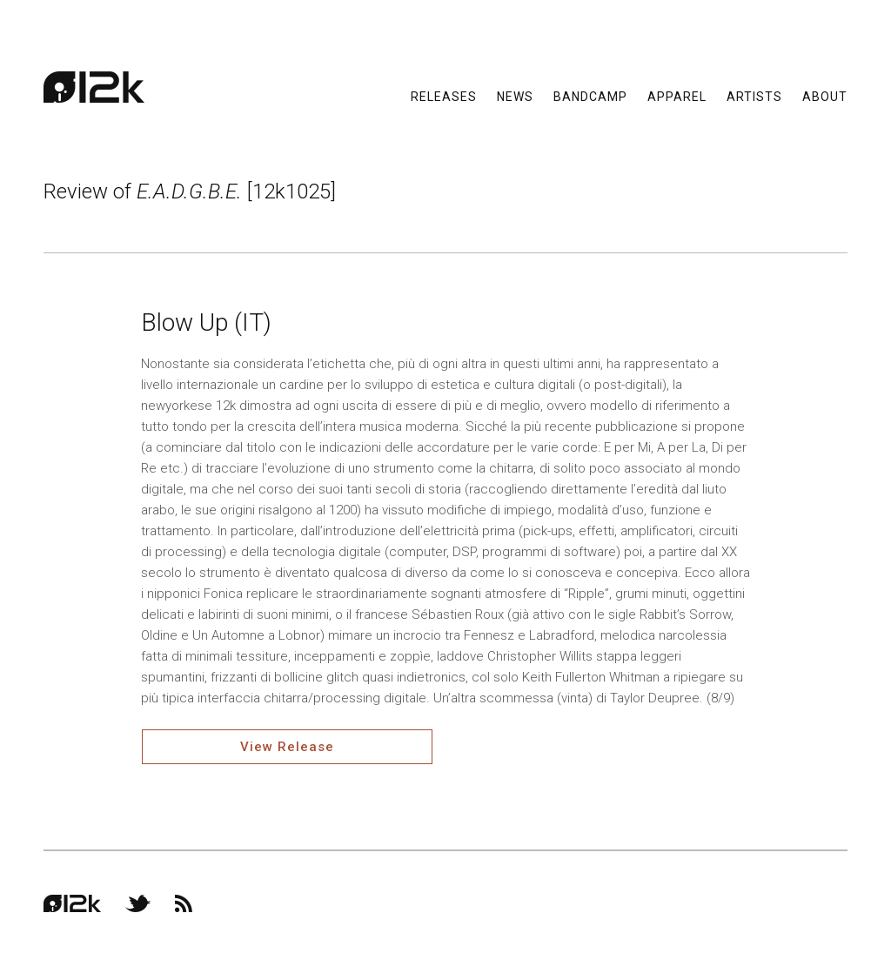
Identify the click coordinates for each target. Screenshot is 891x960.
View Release (287, 747)
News (515, 96)
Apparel (677, 96)
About (824, 96)
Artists (754, 96)
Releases (444, 96)
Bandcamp (590, 96)
